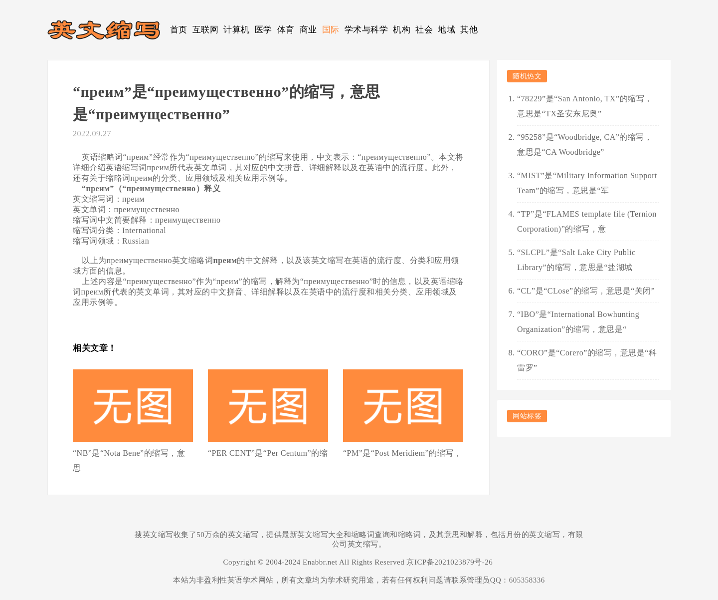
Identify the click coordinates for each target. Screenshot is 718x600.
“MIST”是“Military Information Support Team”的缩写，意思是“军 (587, 183)
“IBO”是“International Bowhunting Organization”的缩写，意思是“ (578, 321)
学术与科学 (366, 29)
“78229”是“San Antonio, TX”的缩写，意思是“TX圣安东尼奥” (585, 106)
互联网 (205, 29)
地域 (446, 29)
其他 (469, 29)
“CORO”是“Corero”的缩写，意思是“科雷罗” (587, 360)
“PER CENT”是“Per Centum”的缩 (268, 453)
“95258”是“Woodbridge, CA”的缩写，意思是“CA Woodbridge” (584, 144)
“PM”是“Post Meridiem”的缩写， (402, 453)
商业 (308, 29)
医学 (263, 29)
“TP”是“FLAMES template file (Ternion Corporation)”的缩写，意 (587, 221)
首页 (178, 29)
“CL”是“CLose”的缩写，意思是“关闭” (586, 291)
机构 (401, 29)
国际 (331, 29)
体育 (286, 29)
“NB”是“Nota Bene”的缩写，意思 (129, 460)
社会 (424, 29)
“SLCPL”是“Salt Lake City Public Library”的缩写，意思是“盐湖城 (576, 260)
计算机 (236, 29)
